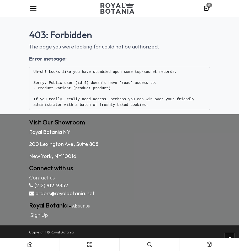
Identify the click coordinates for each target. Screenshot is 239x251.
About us (81, 206)
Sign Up (39, 215)
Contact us (42, 177)
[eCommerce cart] (206, 8)
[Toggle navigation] (33, 8)
